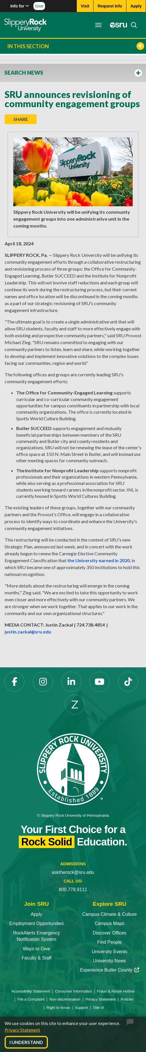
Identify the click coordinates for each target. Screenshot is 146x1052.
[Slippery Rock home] (25, 25)
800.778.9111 (73, 889)
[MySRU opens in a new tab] (116, 25)
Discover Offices (109, 932)
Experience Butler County (109, 970)
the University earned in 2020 (98, 560)
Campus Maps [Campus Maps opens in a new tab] (109, 923)
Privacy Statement (22, 1029)
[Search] (132, 25)
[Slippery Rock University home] (73, 768)
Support (81, 1007)
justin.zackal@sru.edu (28, 631)
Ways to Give (36, 948)
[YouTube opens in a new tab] (99, 682)
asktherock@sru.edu (73, 872)
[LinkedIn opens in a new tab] (71, 682)
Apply (36, 914)
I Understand (26, 1042)
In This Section (75, 46)
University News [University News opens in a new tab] (109, 960)
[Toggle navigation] (98, 25)
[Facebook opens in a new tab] (14, 682)
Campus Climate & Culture (109, 914)
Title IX (98, 1007)
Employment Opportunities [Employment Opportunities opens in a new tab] (36, 923)
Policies (127, 999)
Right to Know (58, 1007)
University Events (110, 951)
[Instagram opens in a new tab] (43, 682)
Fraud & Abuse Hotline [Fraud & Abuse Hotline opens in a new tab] (115, 991)
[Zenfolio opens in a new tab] (75, 705)
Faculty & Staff (37, 957)
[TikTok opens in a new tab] (128, 682)
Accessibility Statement (31, 991)
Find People (109, 942)
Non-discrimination (65, 999)
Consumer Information (73, 991)
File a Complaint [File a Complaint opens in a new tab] (30, 999)
